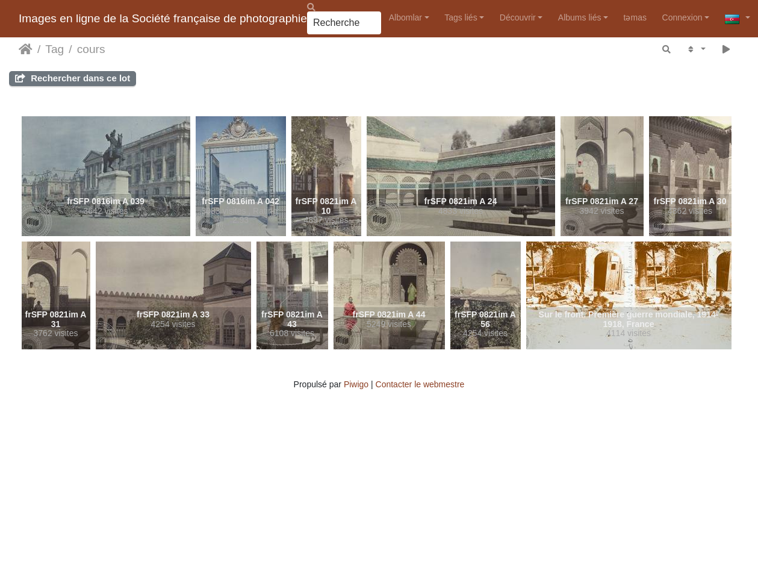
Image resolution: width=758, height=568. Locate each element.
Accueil (26, 49)
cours (91, 49)
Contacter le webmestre (420, 384)
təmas (635, 17)
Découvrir (518, 17)
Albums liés (579, 17)
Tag (54, 49)
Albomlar (405, 17)
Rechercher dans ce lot (72, 78)
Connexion (682, 17)
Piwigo (356, 384)
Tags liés (460, 17)
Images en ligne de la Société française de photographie (163, 18)
